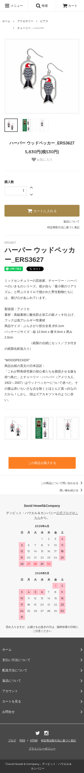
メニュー (14, 5)
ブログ (12, 740)
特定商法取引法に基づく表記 (58, 740)
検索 (42, 5)
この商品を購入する (42, 463)
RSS (22, 740)
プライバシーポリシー (42, 748)
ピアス (44, 21)
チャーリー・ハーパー (30, 28)
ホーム (6, 21)
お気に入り (42, 159)
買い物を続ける (72, 490)
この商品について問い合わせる (62, 483)
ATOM (34, 740)
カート (70, 5)
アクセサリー (25, 21)
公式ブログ (64, 513)
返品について (71, 221)
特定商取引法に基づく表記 (63, 227)
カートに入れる (42, 210)
